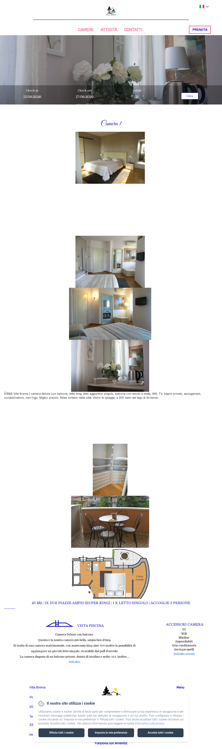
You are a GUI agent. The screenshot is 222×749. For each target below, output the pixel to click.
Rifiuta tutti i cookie (61, 732)
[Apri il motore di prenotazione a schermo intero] (111, 95)
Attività (109, 29)
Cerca (189, 95)
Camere (86, 29)
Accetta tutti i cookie (160, 732)
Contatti (133, 29)
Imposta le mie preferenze (111, 732)
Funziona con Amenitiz (111, 743)
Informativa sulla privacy (149, 723)
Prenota (199, 30)
